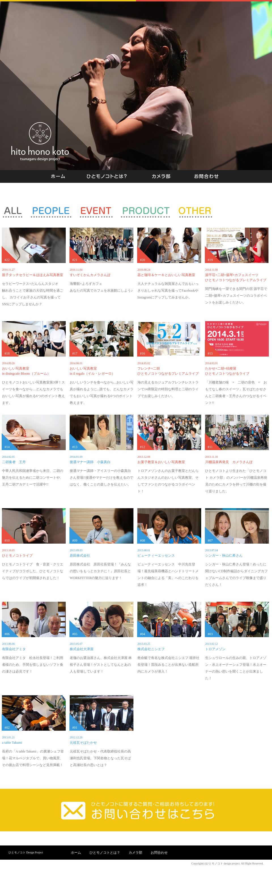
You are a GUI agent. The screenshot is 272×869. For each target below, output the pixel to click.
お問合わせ (159, 853)
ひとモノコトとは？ (105, 853)
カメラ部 (135, 853)
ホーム (76, 853)
